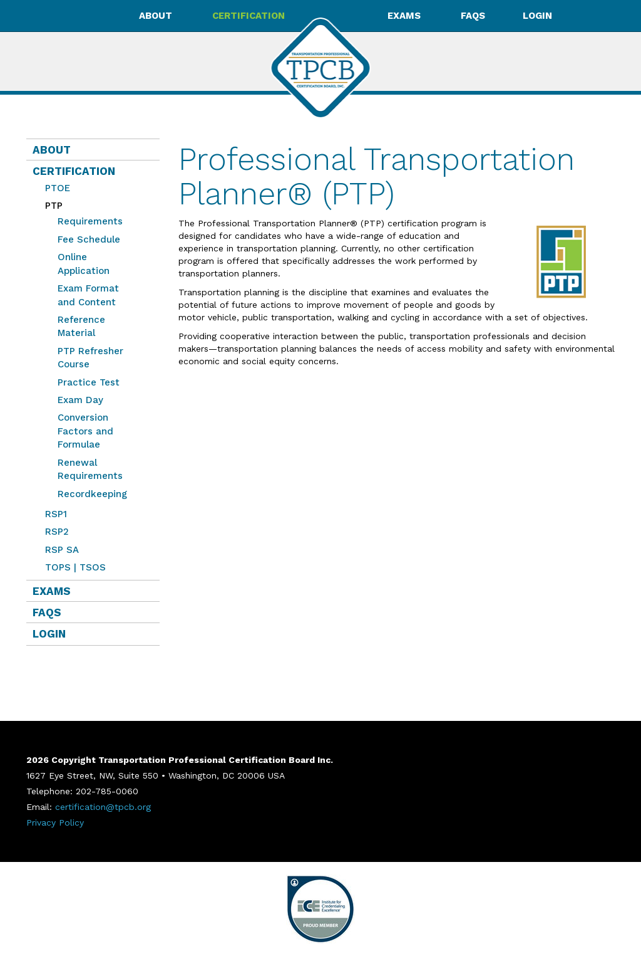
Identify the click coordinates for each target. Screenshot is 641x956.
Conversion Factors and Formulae (85, 431)
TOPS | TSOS (75, 567)
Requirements (90, 221)
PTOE (57, 188)
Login (537, 15)
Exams (52, 591)
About (52, 150)
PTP (51, 205)
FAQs (473, 15)
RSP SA (62, 549)
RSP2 (57, 531)
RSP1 (56, 514)
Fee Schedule (89, 239)
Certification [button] (249, 15)
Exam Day (80, 400)
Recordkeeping (92, 494)
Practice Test (89, 382)
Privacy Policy (55, 822)
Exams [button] (405, 15)
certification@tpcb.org (103, 807)
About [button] (157, 15)
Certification (74, 171)
